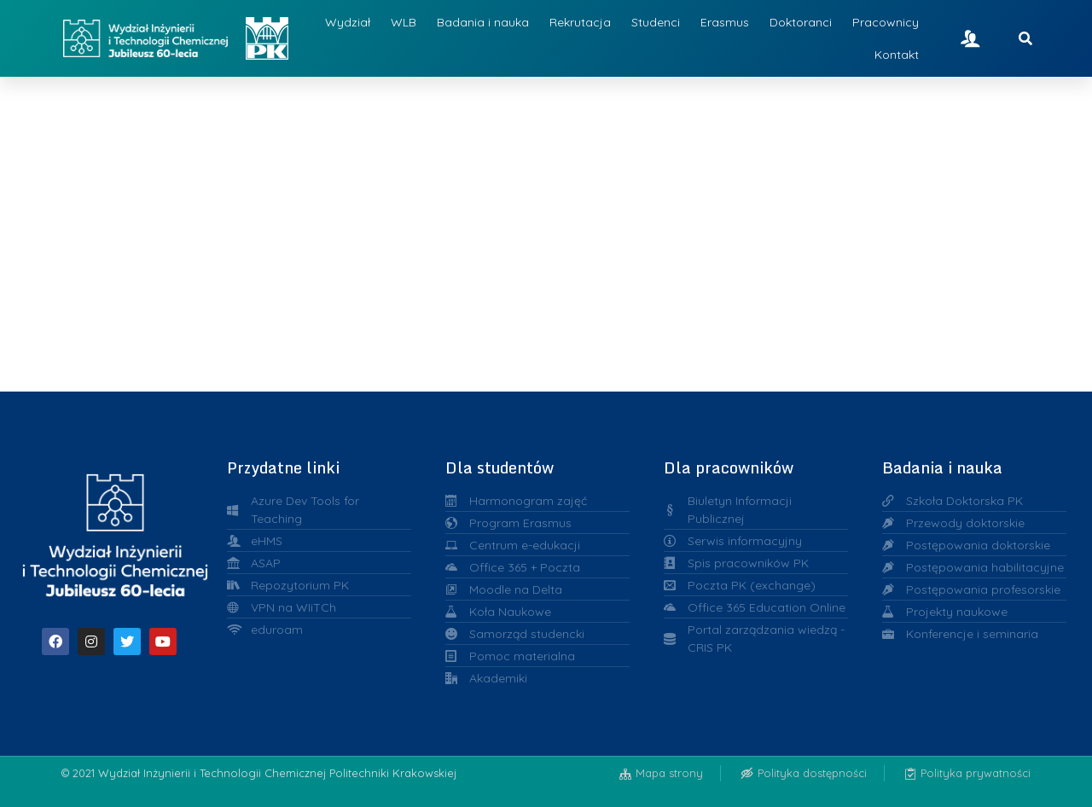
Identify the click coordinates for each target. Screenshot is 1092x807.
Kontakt (896, 54)
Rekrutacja (580, 22)
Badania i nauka (483, 22)
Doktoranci (801, 22)
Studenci (655, 22)
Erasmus (724, 22)
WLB (403, 22)
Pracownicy (885, 22)
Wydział (347, 22)
